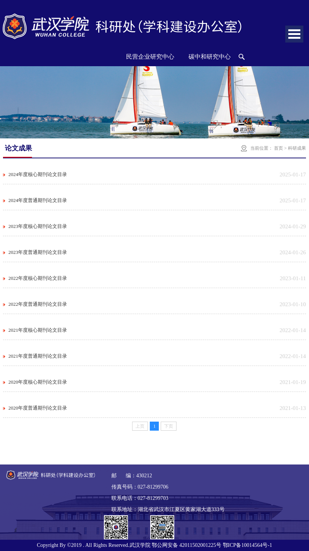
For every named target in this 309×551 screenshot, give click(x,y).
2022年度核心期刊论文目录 (37, 278)
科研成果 (297, 148)
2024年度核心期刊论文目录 (37, 174)
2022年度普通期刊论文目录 (37, 304)
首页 (278, 148)
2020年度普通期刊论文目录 (37, 408)
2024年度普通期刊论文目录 (37, 200)
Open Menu (294, 34)
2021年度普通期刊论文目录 (37, 356)
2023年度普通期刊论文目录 (37, 252)
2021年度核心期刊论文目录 (37, 330)
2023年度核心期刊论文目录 (37, 226)
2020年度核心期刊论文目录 (37, 382)
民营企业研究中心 (150, 56)
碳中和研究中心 (210, 56)
